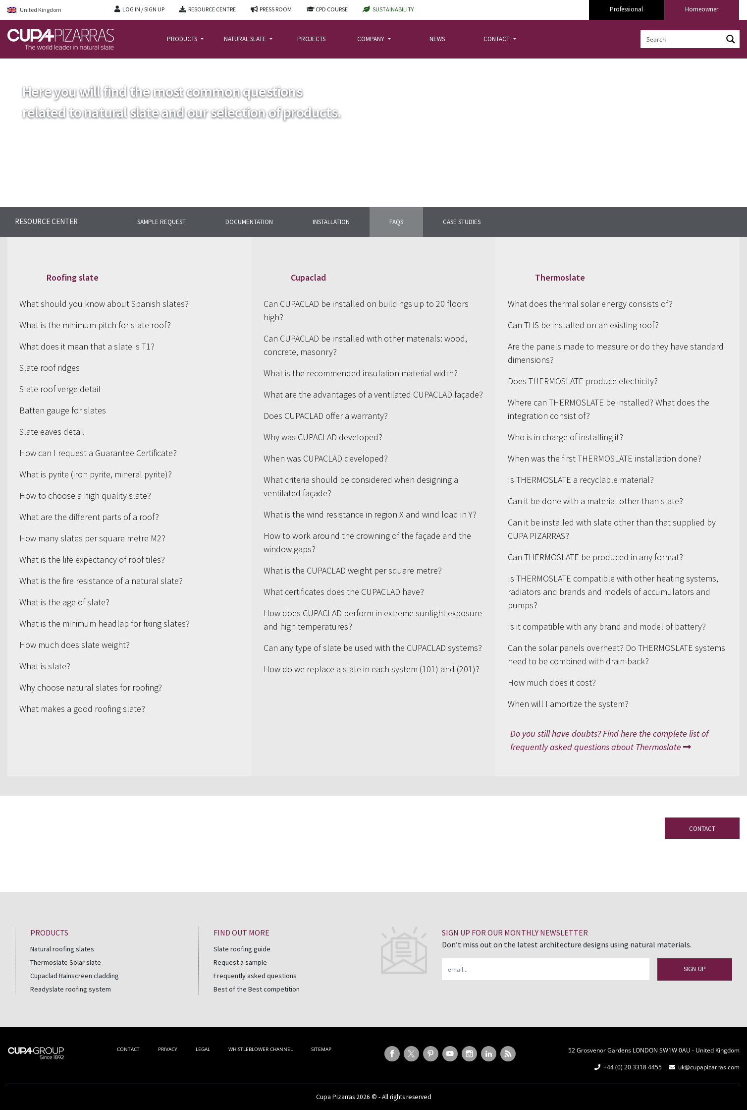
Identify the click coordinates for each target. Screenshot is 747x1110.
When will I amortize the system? (568, 703)
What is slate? (44, 666)
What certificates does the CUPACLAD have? (344, 591)
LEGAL (203, 1049)
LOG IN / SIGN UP (143, 9)
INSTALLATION (331, 222)
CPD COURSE (332, 9)
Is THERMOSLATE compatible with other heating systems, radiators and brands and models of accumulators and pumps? (613, 592)
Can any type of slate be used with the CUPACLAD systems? (373, 647)
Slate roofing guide (241, 948)
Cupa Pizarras (335, 1097)
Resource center (46, 221)
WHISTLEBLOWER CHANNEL (260, 1049)
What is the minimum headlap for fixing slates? (104, 623)
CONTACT (497, 39)
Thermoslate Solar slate (65, 962)
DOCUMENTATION (249, 222)
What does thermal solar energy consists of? (590, 303)
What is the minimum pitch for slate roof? (95, 325)
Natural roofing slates (62, 948)
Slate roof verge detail (60, 389)
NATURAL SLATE (245, 39)
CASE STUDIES (461, 222)
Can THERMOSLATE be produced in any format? (595, 557)
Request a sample (240, 962)
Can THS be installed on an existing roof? (583, 325)
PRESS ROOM (276, 9)
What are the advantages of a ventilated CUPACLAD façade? (373, 394)
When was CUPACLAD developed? (326, 458)
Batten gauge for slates (62, 410)
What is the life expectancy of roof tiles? (92, 559)
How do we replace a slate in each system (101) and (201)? (372, 669)
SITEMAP (321, 1049)
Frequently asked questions (255, 975)
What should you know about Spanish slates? (104, 303)
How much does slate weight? (74, 644)
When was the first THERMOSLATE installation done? (604, 458)
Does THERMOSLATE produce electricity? (583, 381)
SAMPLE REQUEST (161, 222)
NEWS (437, 39)
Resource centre (57, 66)
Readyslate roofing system (70, 989)
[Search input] (682, 39)
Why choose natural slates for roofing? (90, 687)
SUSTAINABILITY (393, 9)
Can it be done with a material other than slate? (595, 501)
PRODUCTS (183, 39)
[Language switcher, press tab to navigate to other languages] (53, 10)
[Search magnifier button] (730, 39)
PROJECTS (311, 39)
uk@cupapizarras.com (709, 1067)
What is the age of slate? (64, 602)
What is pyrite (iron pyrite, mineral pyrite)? (95, 474)
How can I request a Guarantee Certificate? (98, 453)
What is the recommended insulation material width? (361, 373)
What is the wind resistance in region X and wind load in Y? (370, 514)
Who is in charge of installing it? (565, 437)
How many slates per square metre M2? (92, 538)
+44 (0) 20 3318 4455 (632, 1067)
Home (16, 66)
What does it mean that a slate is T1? (87, 346)
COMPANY (371, 39)
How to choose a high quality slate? (85, 495)
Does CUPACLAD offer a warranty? (326, 415)
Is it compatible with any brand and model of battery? (607, 626)
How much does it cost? (552, 682)
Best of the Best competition (256, 989)
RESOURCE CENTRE (212, 9)
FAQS (396, 222)
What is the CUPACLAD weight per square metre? (353, 570)
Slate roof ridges (49, 367)
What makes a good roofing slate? (82, 708)
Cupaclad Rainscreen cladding (74, 975)
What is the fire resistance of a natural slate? (101, 580)
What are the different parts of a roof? (89, 517)
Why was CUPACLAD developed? (323, 437)
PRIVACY (167, 1049)
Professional (626, 9)
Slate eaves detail (51, 431)
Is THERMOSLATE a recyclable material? (581, 479)
